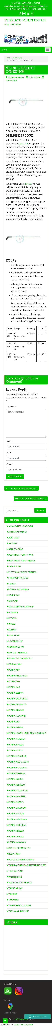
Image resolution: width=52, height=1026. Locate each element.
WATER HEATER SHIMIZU (20, 882)
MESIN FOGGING (16, 647)
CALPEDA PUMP (15, 549)
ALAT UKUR (17, 58)
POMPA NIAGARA (16, 773)
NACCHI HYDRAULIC (18, 652)
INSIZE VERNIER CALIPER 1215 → (30, 498)
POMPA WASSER (16, 836)
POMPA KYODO (15, 750)
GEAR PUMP (14, 595)
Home (8, 58)
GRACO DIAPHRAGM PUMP (21, 606)
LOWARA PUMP (15, 641)
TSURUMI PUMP (15, 871)
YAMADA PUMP (15, 888)
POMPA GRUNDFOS (17, 704)
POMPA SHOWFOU (17, 808)
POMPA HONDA (15, 727)
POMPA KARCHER (16, 739)
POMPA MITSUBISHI (17, 767)
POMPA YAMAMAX (17, 842)
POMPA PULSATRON (17, 790)
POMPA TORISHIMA (17, 819)
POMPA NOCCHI (15, 779)
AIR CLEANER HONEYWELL (20, 526)
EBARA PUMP (14, 566)
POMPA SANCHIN (16, 796)
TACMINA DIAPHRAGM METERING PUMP (27, 865)
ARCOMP (12, 543)
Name (9, 441)
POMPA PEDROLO (16, 785)
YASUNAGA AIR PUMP (18, 911)
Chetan (16, 1025)
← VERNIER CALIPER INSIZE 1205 (21, 488)
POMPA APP (14, 670)
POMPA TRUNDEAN (17, 825)
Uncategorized (15, 877)
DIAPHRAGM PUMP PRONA (20, 555)
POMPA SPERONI (16, 813)
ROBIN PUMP (14, 854)
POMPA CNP (14, 681)
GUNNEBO (13, 612)
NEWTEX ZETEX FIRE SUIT (20, 658)
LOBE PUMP (13, 635)
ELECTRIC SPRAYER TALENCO (22, 572)
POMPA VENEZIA (16, 831)
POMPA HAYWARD (17, 716)
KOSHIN (12, 629)
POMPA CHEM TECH (17, 675)
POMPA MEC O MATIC (18, 762)
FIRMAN (12, 583)
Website (9, 464)
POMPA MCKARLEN (17, 756)
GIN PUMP (13, 601)
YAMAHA (12, 894)
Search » (40, 510)
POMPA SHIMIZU (16, 802)
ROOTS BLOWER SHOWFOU (21, 859)
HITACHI (12, 618)
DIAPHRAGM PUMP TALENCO (22, 560)
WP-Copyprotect (27, 1025)
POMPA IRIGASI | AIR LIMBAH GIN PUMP (27, 733)
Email (9, 452)
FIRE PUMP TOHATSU (18, 578)
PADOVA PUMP (15, 664)
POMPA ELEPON (15, 693)
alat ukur (23, 143)
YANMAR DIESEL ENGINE (19, 905)
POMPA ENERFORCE (17, 698)
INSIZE (28, 183)
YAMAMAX (13, 900)
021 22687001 (24, 3)
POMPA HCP (14, 721)
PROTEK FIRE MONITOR (19, 848)
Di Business (21, 1019)
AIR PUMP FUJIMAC (17, 532)
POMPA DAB (14, 687)
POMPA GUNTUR (16, 710)
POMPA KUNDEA (16, 744)
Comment (11, 406)
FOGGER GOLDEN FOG (18, 589)
